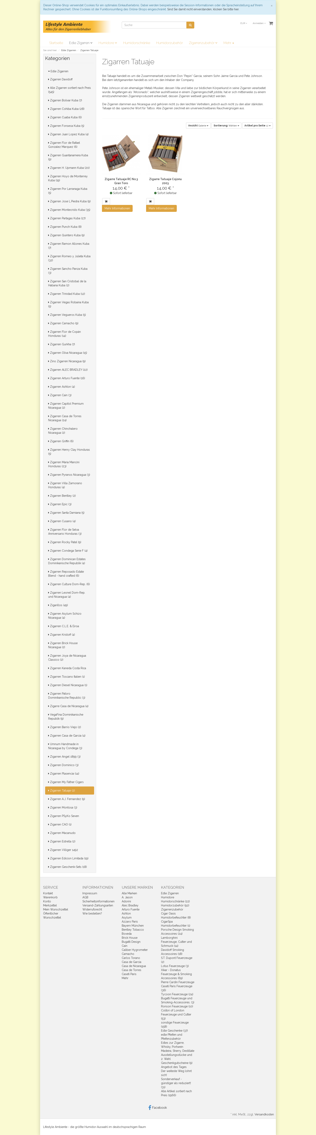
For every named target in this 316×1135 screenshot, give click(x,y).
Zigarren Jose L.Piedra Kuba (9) (69, 201)
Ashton (126, 913)
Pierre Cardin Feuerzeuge (177, 982)
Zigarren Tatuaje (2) (61, 790)
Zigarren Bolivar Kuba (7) (65, 100)
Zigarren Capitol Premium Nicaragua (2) (66, 405)
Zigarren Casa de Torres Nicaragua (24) (64, 418)
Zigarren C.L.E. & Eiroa (63, 626)
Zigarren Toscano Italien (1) (66, 676)
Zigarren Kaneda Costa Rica (67, 668)
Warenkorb (50, 897)
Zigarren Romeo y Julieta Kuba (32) (69, 258)
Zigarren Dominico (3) (63, 765)
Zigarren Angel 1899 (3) (64, 756)
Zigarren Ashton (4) (61, 386)
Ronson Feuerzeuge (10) (177, 1006)
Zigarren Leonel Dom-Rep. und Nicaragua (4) (66, 594)
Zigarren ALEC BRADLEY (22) (68, 369)
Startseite (56, 43)
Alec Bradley (130, 905)
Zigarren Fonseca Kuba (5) (66, 125)
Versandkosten (264, 1114)
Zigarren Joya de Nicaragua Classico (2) (67, 657)
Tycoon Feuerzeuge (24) (177, 994)
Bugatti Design (131, 941)
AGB (85, 897)
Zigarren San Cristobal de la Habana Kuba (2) (67, 283)
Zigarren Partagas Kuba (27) (67, 218)
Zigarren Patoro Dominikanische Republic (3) (66, 695)
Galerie (198, 125)
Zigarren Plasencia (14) (63, 773)
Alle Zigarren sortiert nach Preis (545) (69, 89)
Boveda (127, 933)
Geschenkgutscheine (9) (176, 1063)
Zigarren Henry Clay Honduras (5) (69, 451)
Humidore (108, 43)
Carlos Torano (131, 958)
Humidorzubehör (169, 43)
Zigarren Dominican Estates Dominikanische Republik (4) (67, 561)
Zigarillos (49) (58, 605)
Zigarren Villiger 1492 (63, 850)
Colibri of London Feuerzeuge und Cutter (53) (176, 1014)
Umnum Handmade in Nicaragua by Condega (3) (65, 746)
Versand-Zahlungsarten (97, 905)
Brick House (129, 937)
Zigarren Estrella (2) (61, 841)
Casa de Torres (131, 970)
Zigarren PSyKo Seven (63, 816)
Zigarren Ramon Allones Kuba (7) (68, 245)
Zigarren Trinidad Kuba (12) (66, 293)
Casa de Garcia (131, 962)
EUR (243, 23)
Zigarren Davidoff (60, 79)
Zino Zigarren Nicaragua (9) (67, 361)
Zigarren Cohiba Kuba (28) (66, 108)
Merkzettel (50, 905)
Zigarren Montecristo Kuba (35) (69, 209)
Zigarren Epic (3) (60, 504)
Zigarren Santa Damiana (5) (66, 512)
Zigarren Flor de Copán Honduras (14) (64, 333)
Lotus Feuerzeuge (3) (175, 966)
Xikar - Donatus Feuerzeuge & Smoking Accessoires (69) (176, 974)
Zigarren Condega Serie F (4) (68, 550)
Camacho (128, 953)
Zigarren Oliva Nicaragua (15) (67, 352)
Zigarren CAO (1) (60, 824)
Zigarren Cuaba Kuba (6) (65, 117)
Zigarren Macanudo (62, 833)
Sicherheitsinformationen (98, 901)
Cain (124, 945)
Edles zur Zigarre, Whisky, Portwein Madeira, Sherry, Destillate (177, 1046)
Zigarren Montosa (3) (62, 807)
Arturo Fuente (130, 909)
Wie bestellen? (92, 913)
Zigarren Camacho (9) (63, 323)
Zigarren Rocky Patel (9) (64, 542)
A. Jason (127, 897)
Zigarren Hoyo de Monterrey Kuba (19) (68, 178)
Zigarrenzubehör (203, 43)
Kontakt (48, 893)
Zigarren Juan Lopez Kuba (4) (68, 134)
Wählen (226, 125)
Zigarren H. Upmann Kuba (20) (69, 167)
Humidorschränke (136, 43)
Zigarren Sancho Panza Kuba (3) (67, 270)
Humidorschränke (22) (175, 901)
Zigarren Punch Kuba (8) (65, 226)
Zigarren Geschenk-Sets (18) (67, 866)
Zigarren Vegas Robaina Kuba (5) (68, 304)
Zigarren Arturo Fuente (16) (66, 378)
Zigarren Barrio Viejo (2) (64, 727)
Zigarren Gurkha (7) (61, 344)
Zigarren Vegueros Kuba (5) (67, 314)
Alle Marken (129, 893)
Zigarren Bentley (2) (62, 495)
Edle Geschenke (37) (174, 1030)
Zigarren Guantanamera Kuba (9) (68, 157)
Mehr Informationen (117, 208)
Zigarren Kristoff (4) (61, 634)
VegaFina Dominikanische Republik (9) (65, 716)
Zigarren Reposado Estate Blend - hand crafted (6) (66, 573)
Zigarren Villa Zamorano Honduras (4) (65, 485)
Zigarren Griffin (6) (61, 441)
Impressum (89, 893)
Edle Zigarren (81, 43)
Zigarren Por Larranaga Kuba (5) (67, 190)
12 (257, 125)
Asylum (127, 917)
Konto (47, 901)
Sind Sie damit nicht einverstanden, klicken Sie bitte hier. (203, 9)
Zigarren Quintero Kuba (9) (66, 235)
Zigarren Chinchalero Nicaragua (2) (63, 430)
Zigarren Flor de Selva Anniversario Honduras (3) (65, 531)
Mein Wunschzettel (55, 909)
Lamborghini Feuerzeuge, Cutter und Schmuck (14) (176, 941)
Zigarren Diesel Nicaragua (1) (67, 685)
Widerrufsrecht (92, 909)
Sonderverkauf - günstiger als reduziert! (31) (176, 1083)
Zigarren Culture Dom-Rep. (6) (69, 584)
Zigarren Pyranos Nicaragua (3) (69, 474)
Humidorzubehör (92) (175, 905)
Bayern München (133, 925)
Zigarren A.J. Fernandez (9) (66, 799)
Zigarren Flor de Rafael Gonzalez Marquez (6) (64, 144)
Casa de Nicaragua (134, 966)
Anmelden (259, 23)
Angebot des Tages (174, 1067)
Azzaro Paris (130, 921)
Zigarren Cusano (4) (62, 521)
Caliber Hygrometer (135, 949)
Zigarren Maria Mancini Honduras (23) (63, 464)
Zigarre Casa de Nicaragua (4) (68, 706)
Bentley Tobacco (133, 929)
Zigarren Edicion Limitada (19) (68, 858)
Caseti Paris (129, 974)
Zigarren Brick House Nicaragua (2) (63, 645)
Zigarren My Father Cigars (66, 782)
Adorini (126, 901)
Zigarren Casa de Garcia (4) (66, 735)
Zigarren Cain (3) (60, 395)
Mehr (228, 43)
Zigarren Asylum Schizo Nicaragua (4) (64, 615)
